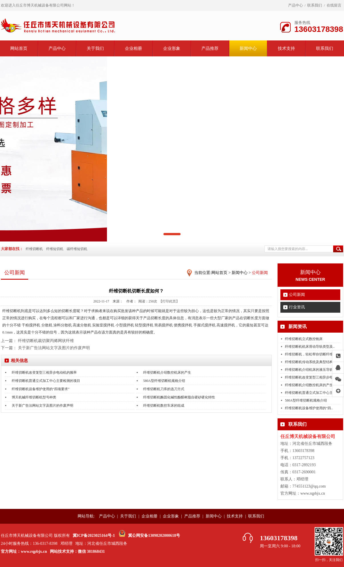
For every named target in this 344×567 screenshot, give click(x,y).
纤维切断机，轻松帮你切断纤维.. (310, 354)
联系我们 (314, 5)
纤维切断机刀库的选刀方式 (163, 389)
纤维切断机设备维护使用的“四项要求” (41, 389)
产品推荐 (209, 48)
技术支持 (286, 48)
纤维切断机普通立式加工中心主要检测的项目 (46, 381)
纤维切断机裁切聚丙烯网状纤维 (46, 341)
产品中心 (295, 5)
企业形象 (171, 48)
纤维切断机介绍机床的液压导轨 (309, 370)
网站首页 (18, 48)
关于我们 (95, 48)
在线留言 (334, 5)
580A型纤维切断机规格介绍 (306, 400)
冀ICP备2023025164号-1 (94, 535)
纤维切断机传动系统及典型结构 (309, 362)
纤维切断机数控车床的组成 (163, 406)
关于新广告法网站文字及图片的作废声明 (54, 348)
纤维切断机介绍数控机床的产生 (309, 385)
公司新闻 (297, 294)
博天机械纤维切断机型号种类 (34, 397)
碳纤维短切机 (77, 249)
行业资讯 (297, 307)
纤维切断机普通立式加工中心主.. (310, 393)
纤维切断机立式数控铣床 (304, 339)
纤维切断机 (34, 249)
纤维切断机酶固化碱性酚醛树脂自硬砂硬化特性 (179, 397)
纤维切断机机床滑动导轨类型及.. (310, 347)
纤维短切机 (54, 249)
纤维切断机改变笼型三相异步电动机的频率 (44, 372)
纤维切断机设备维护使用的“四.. (309, 408)
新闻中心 (248, 48)
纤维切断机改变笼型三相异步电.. (310, 377)
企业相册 (133, 48)
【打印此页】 (169, 301)
